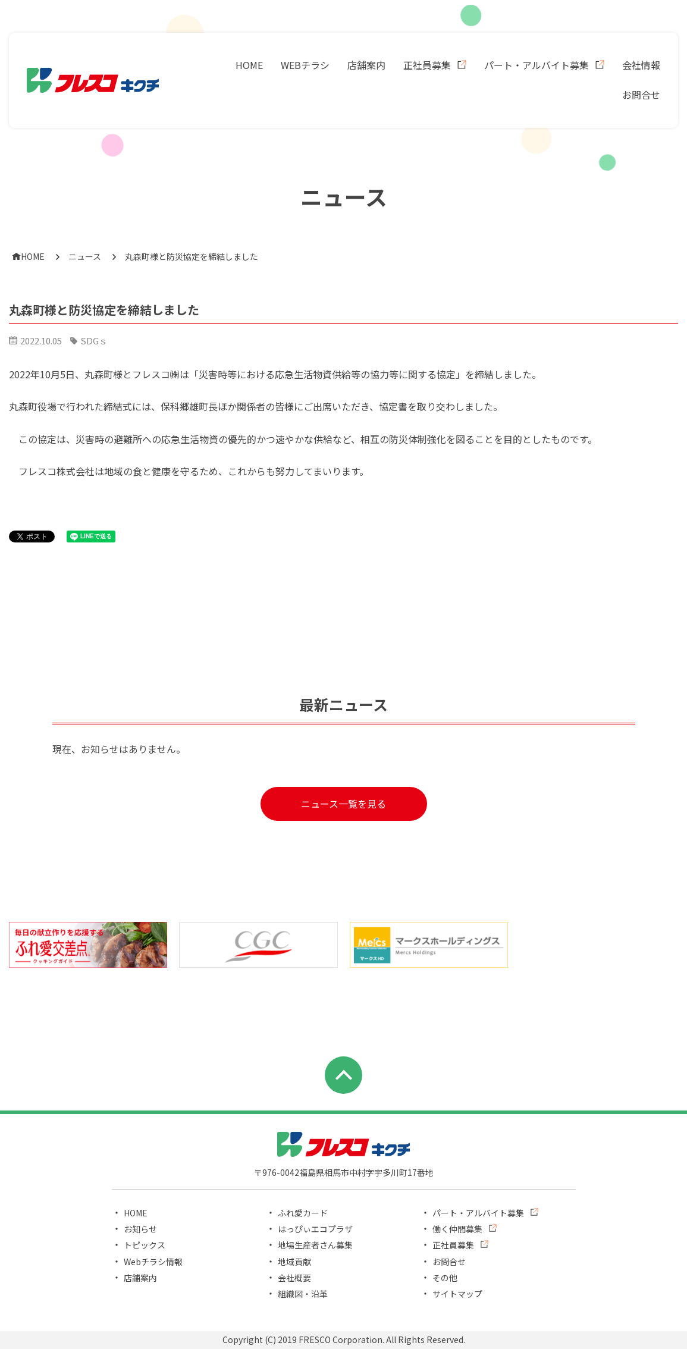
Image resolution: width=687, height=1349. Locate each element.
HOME (249, 65)
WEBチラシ (305, 65)
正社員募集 (427, 65)
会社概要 (294, 1278)
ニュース (84, 256)
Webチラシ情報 (153, 1262)
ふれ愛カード (303, 1213)
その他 (444, 1278)
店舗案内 (366, 65)
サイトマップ (457, 1294)
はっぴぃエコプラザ (315, 1229)
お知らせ (140, 1229)
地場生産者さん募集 (315, 1245)
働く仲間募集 (457, 1229)
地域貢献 (294, 1262)
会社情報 (641, 65)
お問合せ (641, 94)
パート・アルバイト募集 (536, 65)
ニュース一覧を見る (343, 803)
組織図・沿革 (303, 1294)
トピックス (144, 1245)
